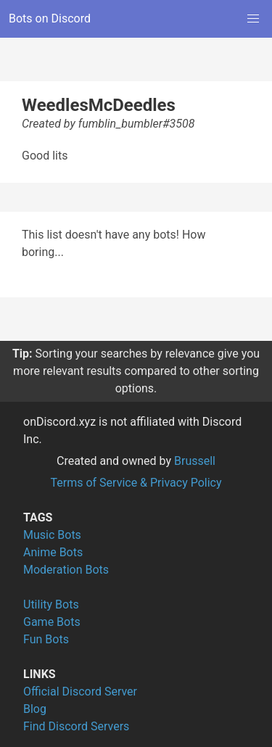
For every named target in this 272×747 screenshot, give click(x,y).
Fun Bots (46, 639)
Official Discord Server (80, 691)
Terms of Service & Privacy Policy (135, 483)
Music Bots (52, 535)
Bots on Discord (50, 18)
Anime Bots (53, 552)
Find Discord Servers (76, 726)
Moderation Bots (66, 570)
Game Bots (52, 622)
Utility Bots (51, 604)
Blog (34, 709)
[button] (253, 19)
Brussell (194, 461)
